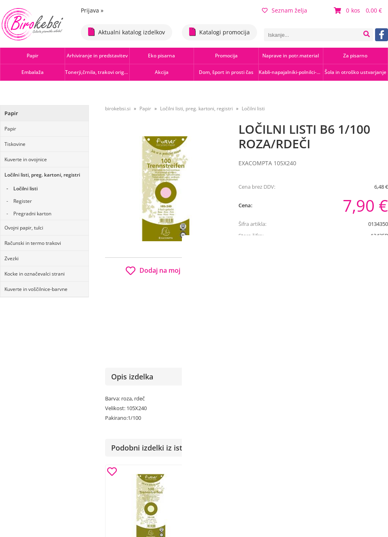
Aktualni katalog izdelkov (126, 31)
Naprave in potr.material (290, 55)
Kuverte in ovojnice (25, 159)
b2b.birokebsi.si (332, 268)
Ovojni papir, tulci (23, 227)
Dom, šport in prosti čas (226, 72)
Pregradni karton (32, 213)
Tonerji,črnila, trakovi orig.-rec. (97, 72)
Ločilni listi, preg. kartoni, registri (42, 174)
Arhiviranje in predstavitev (97, 55)
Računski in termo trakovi (32, 243)
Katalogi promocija (219, 31)
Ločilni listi (25, 188)
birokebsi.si (118, 108)
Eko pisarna (161, 55)
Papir (32, 55)
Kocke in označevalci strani (34, 273)
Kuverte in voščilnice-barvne (35, 289)
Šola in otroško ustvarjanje (355, 72)
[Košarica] (359, 10)
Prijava (92, 10)
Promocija (226, 55)
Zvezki (11, 258)
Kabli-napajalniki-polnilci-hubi (291, 72)
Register (22, 201)
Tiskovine (14, 144)
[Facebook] (381, 34)
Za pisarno (355, 55)
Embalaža (32, 72)
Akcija (162, 72)
